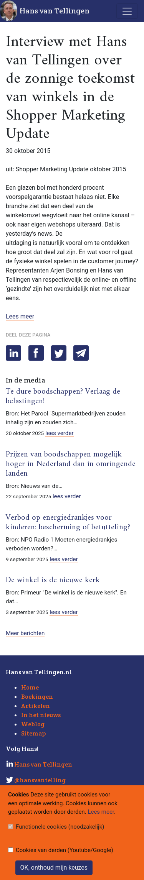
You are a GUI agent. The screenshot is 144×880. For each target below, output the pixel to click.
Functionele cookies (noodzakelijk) (60, 826)
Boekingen (37, 697)
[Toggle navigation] (127, 11)
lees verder (59, 433)
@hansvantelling (40, 780)
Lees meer (20, 316)
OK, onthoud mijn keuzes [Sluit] (54, 867)
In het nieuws (41, 715)
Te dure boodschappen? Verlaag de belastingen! (63, 396)
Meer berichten (25, 633)
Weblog (33, 724)
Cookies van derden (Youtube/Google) (64, 850)
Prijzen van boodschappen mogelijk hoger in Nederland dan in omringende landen (71, 464)
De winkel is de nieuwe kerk (53, 580)
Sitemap (33, 733)
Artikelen (35, 706)
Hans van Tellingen (54, 11)
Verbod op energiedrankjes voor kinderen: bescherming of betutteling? (68, 522)
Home (30, 687)
